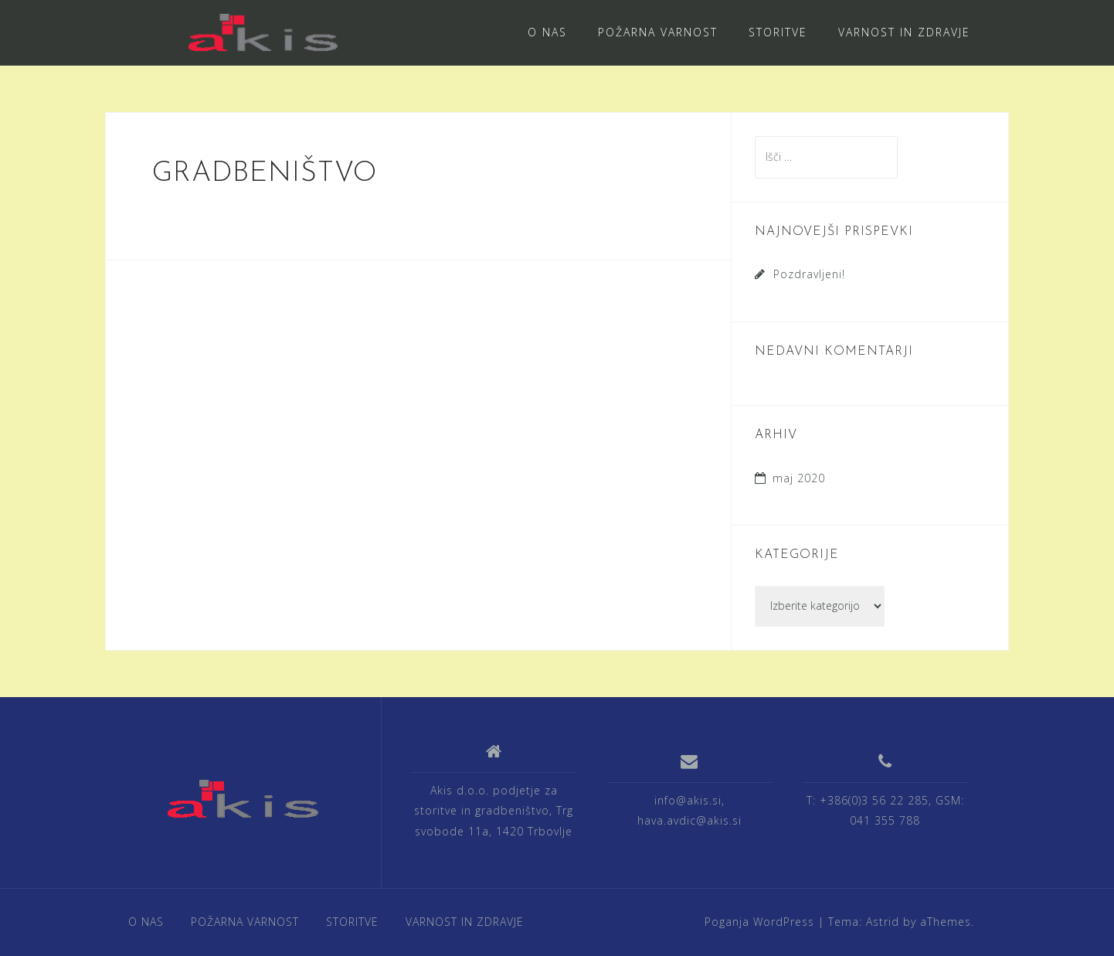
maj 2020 (799, 478)
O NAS (547, 32)
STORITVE (778, 32)
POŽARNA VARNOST (658, 32)
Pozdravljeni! (809, 274)
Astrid (882, 921)
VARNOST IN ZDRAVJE (904, 32)
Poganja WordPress (759, 921)
